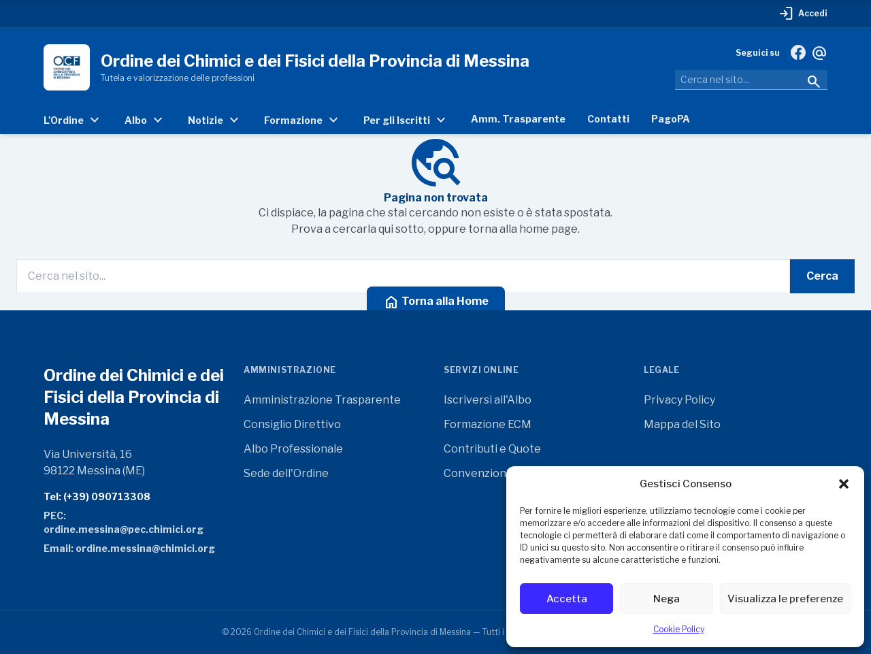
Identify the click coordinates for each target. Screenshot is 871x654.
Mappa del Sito (682, 424)
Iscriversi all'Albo (487, 399)
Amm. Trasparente (518, 119)
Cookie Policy (678, 629)
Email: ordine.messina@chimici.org (129, 548)
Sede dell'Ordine (286, 473)
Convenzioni (476, 473)
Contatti (608, 119)
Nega (666, 599)
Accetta (566, 599)
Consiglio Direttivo (292, 424)
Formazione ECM (487, 424)
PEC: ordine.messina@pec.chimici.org (123, 522)
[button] (844, 484)
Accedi (802, 13)
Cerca (822, 275)
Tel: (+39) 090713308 (97, 496)
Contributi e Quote (492, 448)
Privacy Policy (679, 399)
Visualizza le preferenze (785, 599)
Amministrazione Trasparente (322, 399)
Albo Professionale (293, 448)
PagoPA (670, 119)
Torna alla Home (436, 302)
